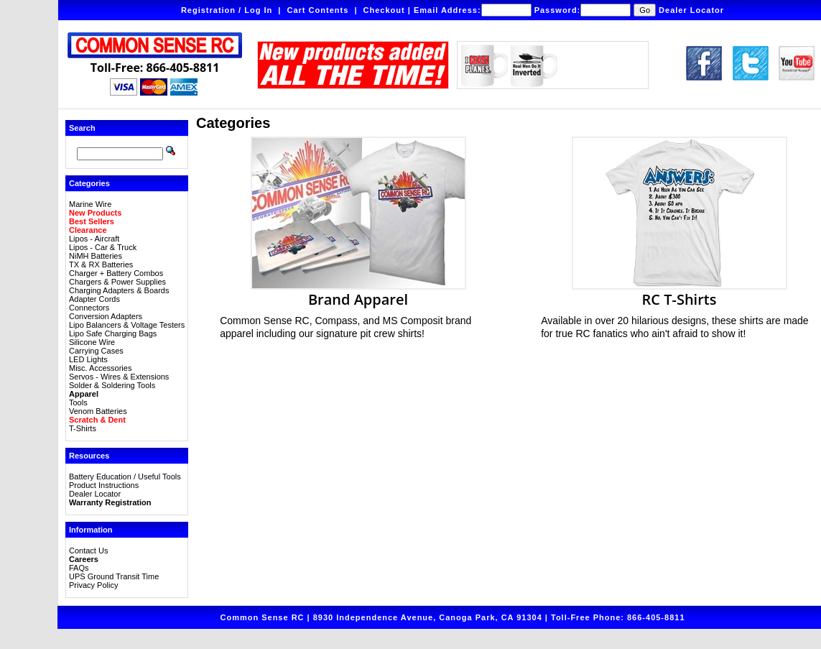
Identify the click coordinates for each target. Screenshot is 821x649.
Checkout (384, 10)
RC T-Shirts (679, 292)
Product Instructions (104, 485)
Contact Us (88, 550)
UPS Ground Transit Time (114, 576)
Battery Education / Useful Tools (125, 476)
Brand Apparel (358, 292)
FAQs (79, 567)
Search (82, 128)
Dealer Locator (691, 10)
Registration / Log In (226, 10)
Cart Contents (318, 10)
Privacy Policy (93, 585)
